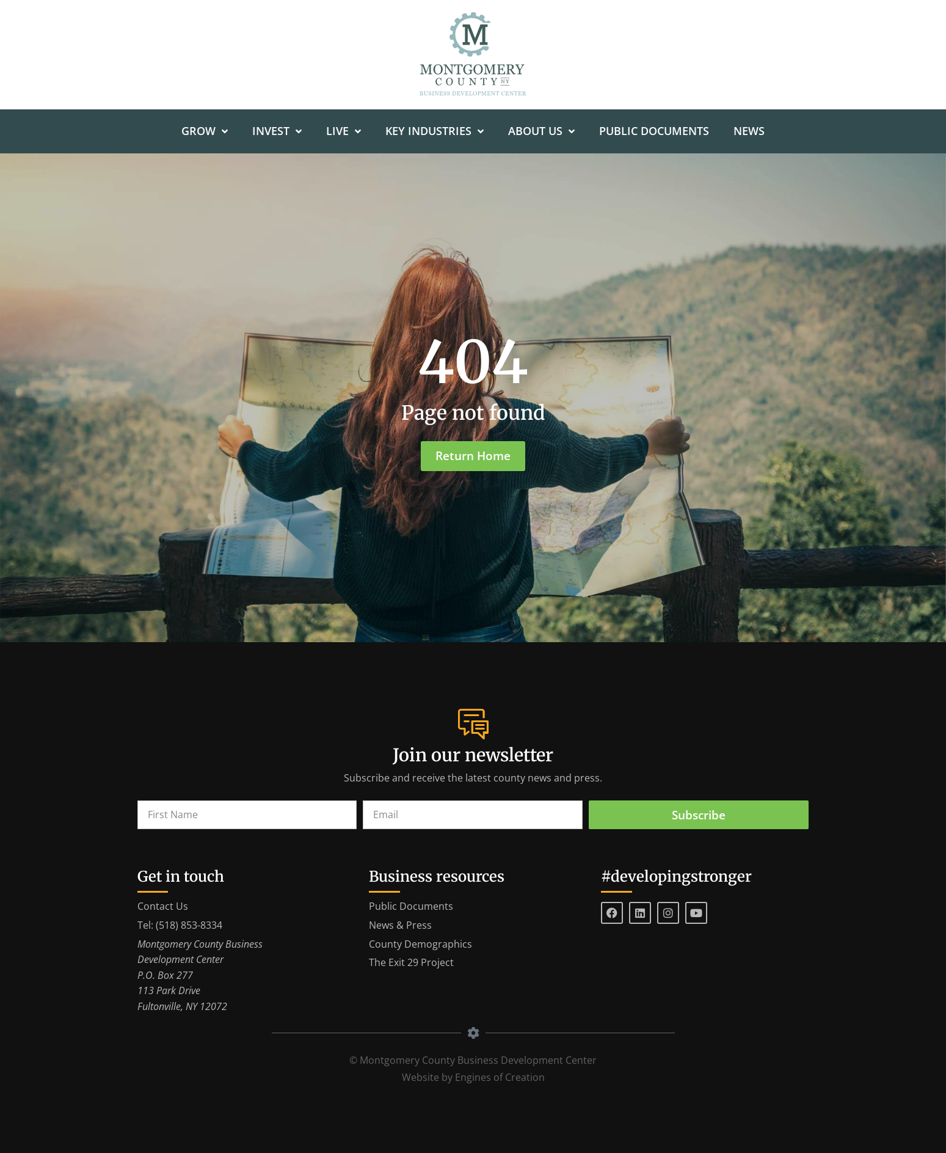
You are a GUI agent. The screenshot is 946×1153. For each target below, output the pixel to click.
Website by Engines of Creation (473, 1077)
